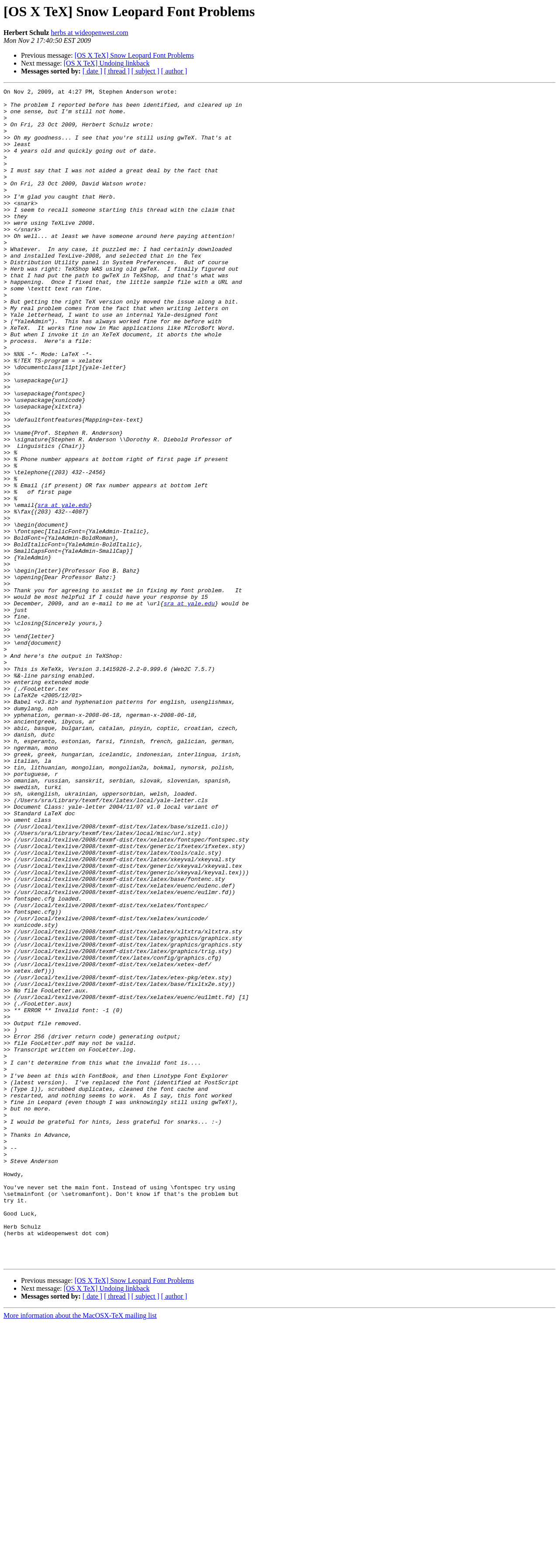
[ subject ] (145, 71)
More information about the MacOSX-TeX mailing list (80, 1550)
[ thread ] (117, 71)
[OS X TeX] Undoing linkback (107, 63)
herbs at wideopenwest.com (89, 32)
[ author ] (174, 71)
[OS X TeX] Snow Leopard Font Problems (134, 55)
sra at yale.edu (63, 589)
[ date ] (92, 71)
